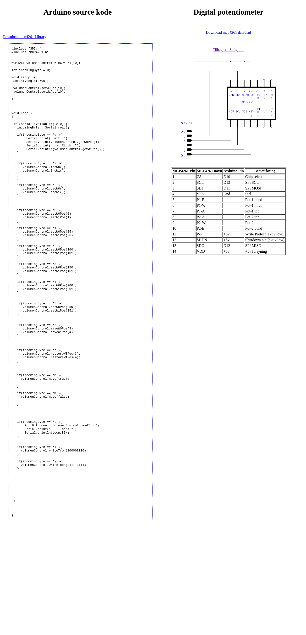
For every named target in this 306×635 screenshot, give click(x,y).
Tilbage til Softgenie (228, 50)
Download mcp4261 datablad (228, 32)
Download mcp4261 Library (24, 37)
